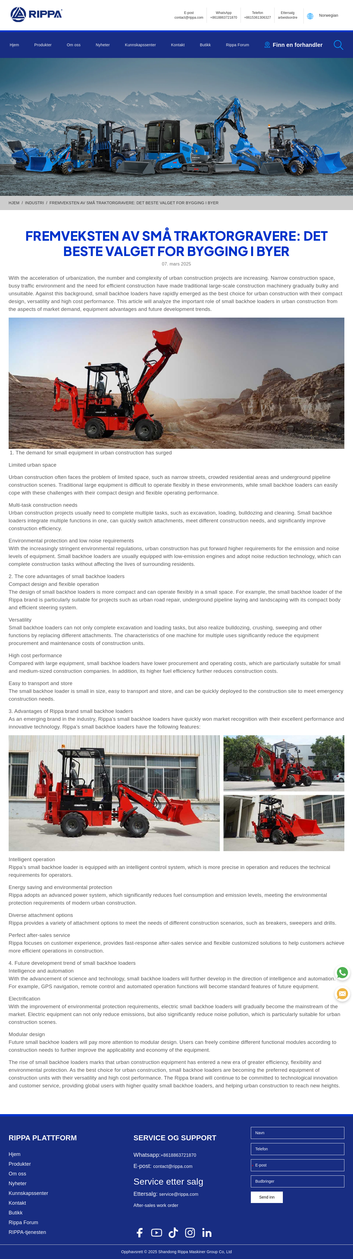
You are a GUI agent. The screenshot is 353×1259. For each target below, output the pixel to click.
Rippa (19, 1138)
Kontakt (178, 45)
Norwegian (328, 15)
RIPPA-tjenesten (27, 1232)
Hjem (14, 45)
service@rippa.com (178, 1194)
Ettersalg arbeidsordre (287, 15)
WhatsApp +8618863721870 (223, 15)
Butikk (205, 45)
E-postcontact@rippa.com (189, 15)
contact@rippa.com (172, 1166)
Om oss (73, 45)
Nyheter (103, 45)
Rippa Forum (237, 45)
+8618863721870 (178, 1155)
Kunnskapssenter (140, 45)
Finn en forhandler (298, 45)
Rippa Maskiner (191, 1252)
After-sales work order (156, 1205)
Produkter (43, 45)
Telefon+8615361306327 (257, 15)
